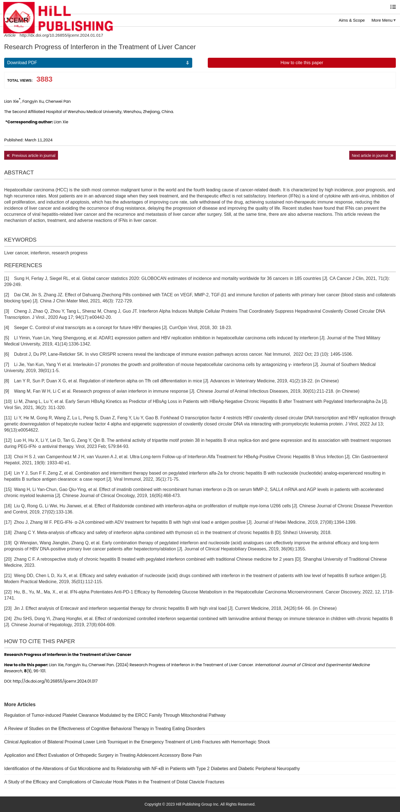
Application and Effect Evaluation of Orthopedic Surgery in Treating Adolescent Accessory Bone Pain (103, 755)
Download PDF (22, 62)
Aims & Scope (352, 20)
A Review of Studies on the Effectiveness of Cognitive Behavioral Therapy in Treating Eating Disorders (104, 728)
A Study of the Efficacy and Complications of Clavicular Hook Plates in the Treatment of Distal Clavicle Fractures (114, 782)
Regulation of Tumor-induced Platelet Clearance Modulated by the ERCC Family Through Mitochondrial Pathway (115, 715)
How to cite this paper (301, 62)
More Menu (382, 20)
